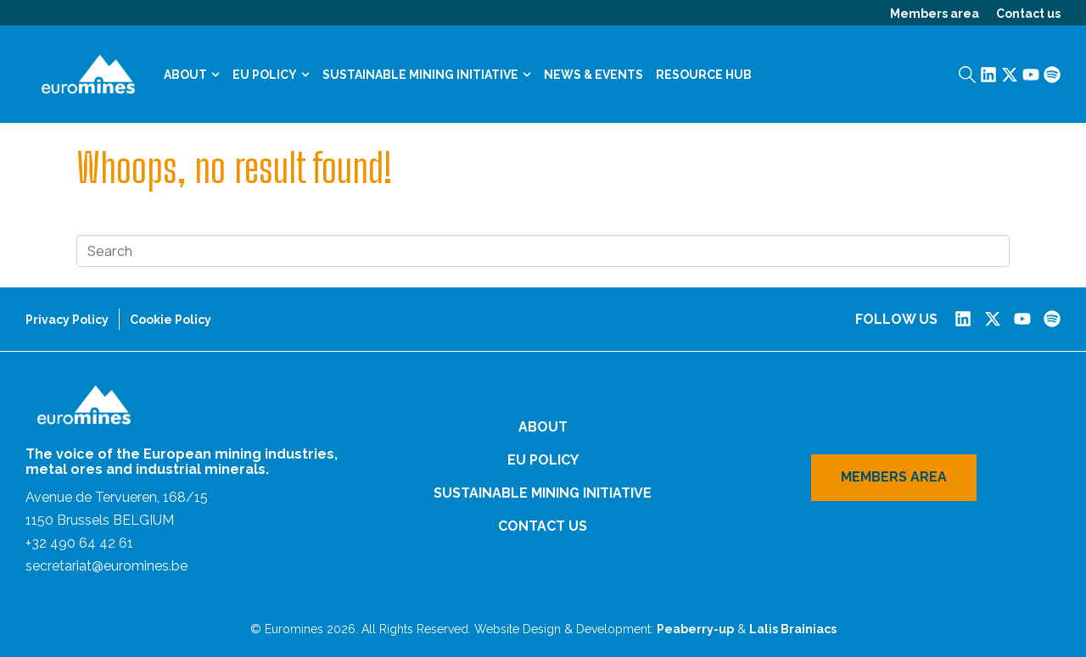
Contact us (1028, 13)
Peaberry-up (695, 629)
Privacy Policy (67, 319)
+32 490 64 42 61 (79, 543)
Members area (934, 13)
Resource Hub (704, 74)
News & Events (593, 74)
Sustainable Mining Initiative (426, 74)
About (192, 74)
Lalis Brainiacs (793, 629)
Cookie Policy (170, 319)
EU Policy (271, 74)
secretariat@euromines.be (106, 566)
